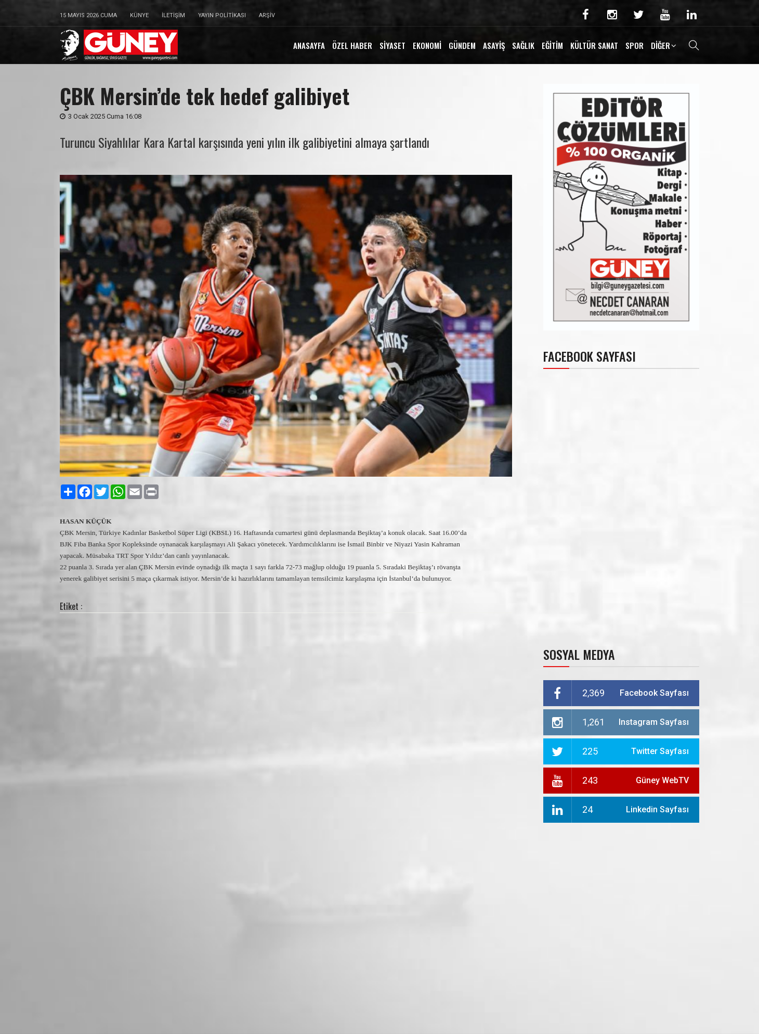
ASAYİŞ (494, 45)
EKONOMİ (427, 45)
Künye (139, 15)
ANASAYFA (309, 45)
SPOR (634, 45)
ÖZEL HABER (352, 45)
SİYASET (392, 45)
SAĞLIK (523, 45)
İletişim (173, 15)
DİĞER (660, 45)
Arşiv (267, 15)
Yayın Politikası (222, 15)
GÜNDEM (462, 45)
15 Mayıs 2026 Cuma (88, 15)
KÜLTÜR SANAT (594, 45)
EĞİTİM (552, 45)
